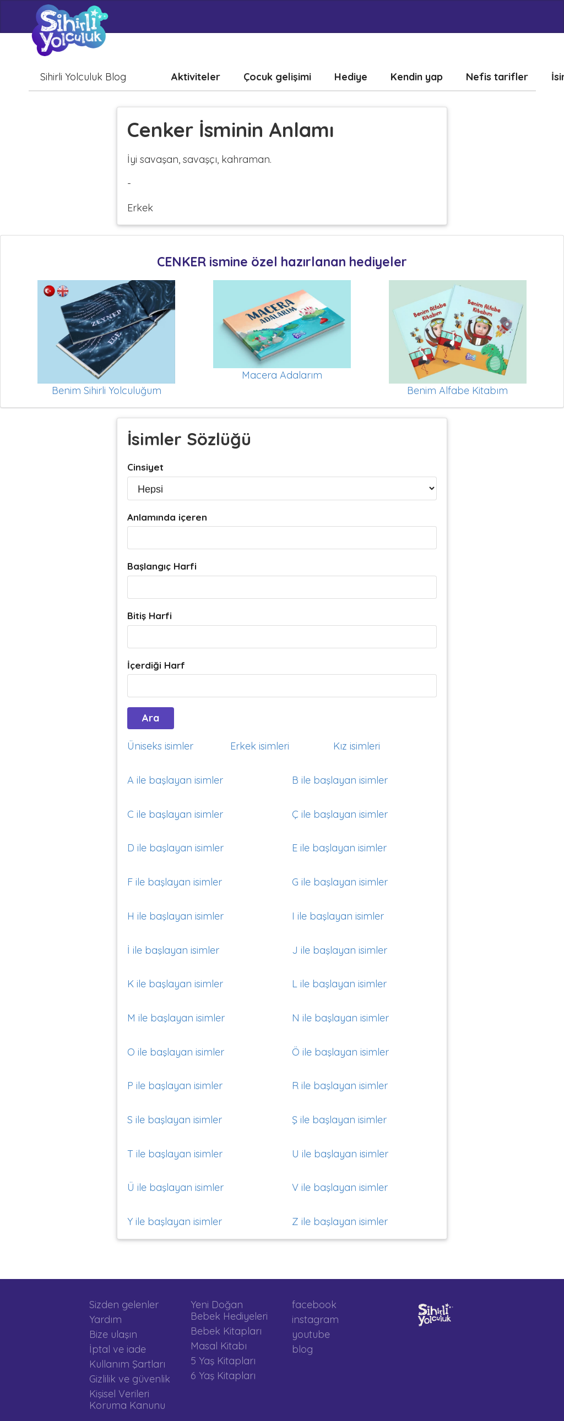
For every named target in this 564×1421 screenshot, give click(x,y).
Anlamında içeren (167, 517)
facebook (314, 1305)
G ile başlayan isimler (340, 882)
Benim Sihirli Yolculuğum (106, 390)
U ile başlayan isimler (340, 1153)
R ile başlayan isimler (340, 1085)
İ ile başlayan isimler (173, 950)
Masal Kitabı (219, 1346)
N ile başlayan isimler (340, 1018)
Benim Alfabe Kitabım (457, 390)
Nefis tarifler (497, 76)
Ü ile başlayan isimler (175, 1187)
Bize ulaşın (113, 1334)
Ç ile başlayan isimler (340, 814)
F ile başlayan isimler (174, 882)
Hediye (350, 76)
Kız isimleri (356, 746)
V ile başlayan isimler (340, 1187)
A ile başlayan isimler (175, 780)
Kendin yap (417, 76)
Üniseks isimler (160, 746)
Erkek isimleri (259, 746)
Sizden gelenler (124, 1305)
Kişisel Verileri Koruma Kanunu (127, 1399)
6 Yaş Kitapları (223, 1375)
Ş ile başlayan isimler (339, 1119)
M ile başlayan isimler (176, 1018)
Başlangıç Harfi (162, 566)
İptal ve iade (117, 1349)
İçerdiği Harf (156, 665)
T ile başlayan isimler (175, 1153)
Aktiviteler (195, 76)
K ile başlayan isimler (175, 983)
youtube (311, 1334)
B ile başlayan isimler (340, 780)
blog (302, 1349)
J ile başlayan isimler (339, 950)
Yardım (105, 1319)
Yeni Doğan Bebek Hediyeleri (229, 1310)
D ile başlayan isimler (175, 847)
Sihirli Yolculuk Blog (83, 76)
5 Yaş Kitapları (223, 1360)
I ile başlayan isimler (338, 916)
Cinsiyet (145, 467)
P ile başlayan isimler (175, 1085)
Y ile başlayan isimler (174, 1221)
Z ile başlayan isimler (340, 1221)
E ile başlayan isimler (339, 847)
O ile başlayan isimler (175, 1052)
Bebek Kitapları (226, 1331)
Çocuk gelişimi (277, 76)
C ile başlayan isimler (175, 814)
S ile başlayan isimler (174, 1119)
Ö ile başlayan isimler (340, 1052)
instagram (315, 1319)
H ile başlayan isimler (175, 916)
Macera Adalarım (282, 375)
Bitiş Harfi (149, 615)
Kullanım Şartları (127, 1364)
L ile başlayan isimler (339, 983)
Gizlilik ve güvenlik (129, 1379)
